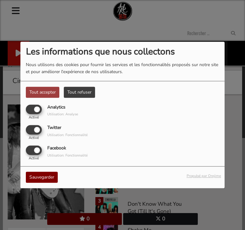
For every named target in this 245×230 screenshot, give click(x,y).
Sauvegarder (41, 177)
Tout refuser (79, 92)
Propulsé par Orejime (204, 176)
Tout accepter (42, 92)
